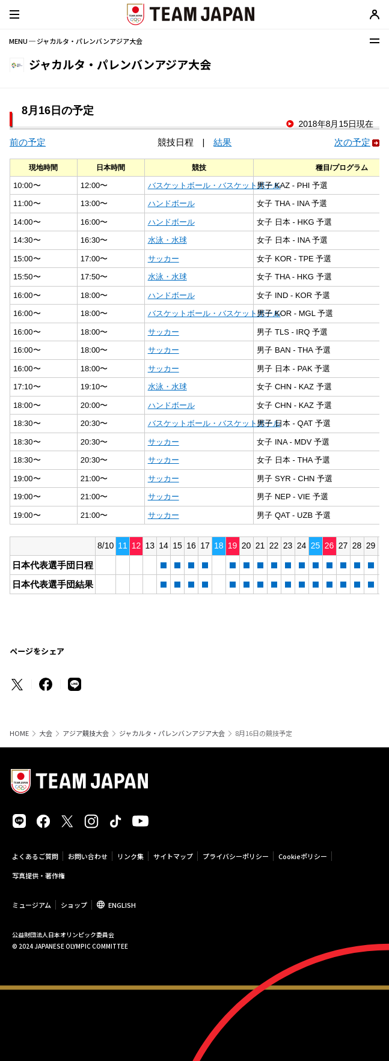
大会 (45, 733)
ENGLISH (122, 905)
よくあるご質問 (35, 856)
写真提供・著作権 (38, 875)
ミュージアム (31, 905)
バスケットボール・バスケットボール (214, 185)
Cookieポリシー (302, 856)
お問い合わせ (88, 856)
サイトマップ (173, 856)
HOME (19, 733)
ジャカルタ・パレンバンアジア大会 (172, 733)
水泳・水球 (167, 240)
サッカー (163, 258)
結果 (222, 142)
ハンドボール (171, 203)
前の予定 (28, 142)
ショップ (74, 905)
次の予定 (352, 142)
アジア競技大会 (86, 733)
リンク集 (130, 856)
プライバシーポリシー (236, 856)
